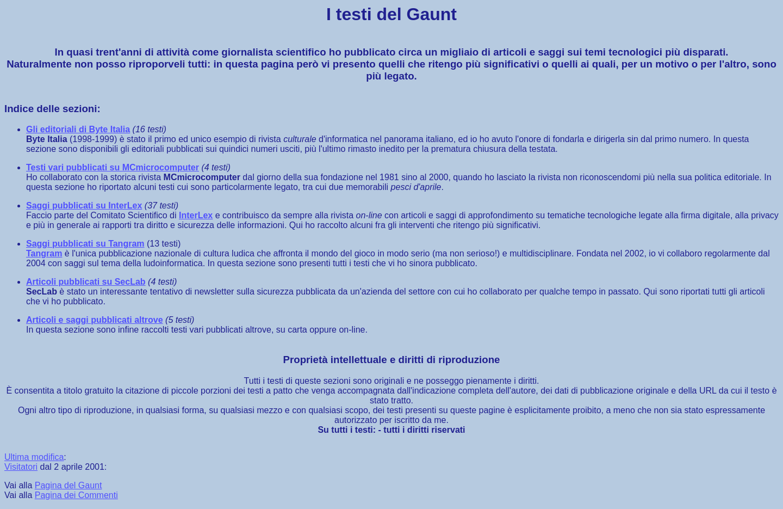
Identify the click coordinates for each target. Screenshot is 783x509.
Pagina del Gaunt (68, 485)
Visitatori (21, 466)
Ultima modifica (34, 457)
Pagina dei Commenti (76, 495)
